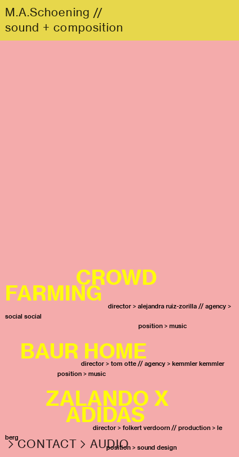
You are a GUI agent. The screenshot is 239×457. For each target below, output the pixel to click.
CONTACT (47, 444)
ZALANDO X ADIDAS (89, 406)
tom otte (123, 364)
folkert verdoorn (146, 428)
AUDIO (109, 444)
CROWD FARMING (81, 285)
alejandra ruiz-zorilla (167, 306)
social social (23, 316)
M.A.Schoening (47, 12)
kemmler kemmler (198, 364)
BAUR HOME (83, 351)
